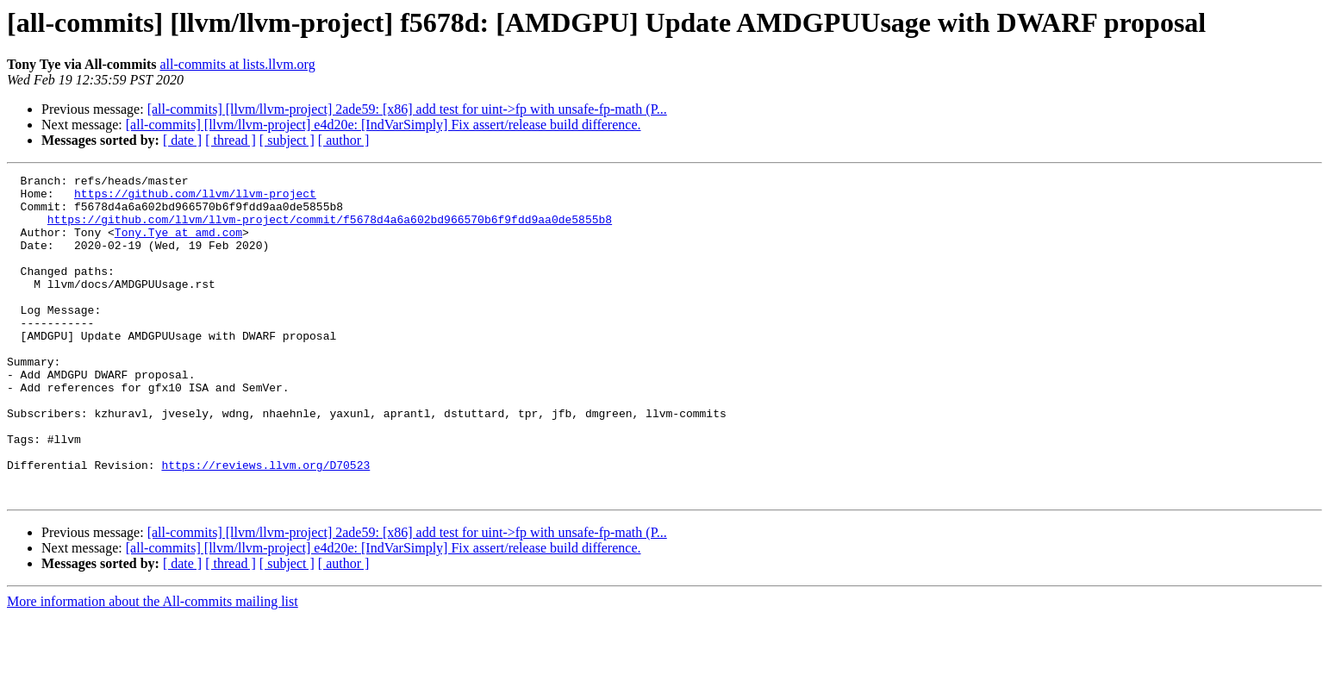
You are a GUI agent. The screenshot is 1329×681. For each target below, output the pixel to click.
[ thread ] (230, 140)
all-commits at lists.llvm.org (237, 64)
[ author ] (344, 140)
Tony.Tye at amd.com (178, 245)
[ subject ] (287, 140)
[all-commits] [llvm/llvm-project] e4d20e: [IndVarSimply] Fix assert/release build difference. (383, 124)
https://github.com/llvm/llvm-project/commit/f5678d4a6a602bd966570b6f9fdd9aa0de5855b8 (329, 229)
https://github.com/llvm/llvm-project (195, 198)
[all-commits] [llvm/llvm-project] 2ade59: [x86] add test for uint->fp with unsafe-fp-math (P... (407, 109)
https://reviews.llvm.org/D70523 (265, 524)
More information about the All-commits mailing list (152, 666)
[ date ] (182, 140)
